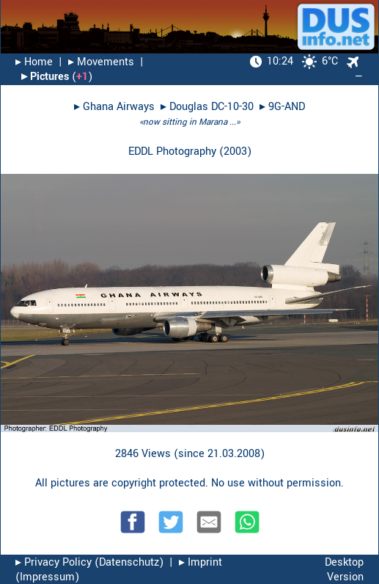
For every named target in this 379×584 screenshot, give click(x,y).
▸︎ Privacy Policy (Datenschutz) (89, 562)
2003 (235, 151)
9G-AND (286, 106)
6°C (294, 61)
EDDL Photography (172, 151)
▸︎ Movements (101, 62)
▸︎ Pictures (45, 76)
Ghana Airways (119, 106)
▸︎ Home (34, 62)
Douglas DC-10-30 (211, 106)
